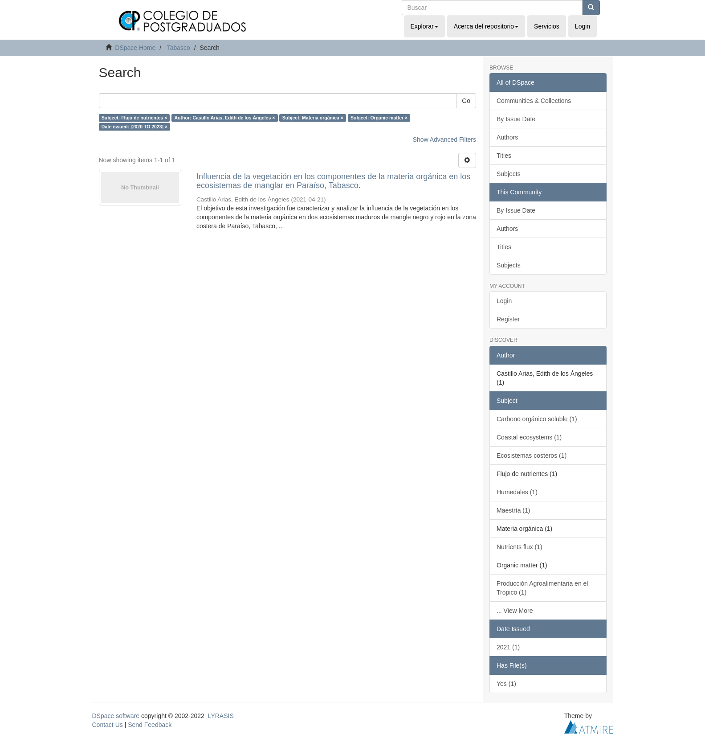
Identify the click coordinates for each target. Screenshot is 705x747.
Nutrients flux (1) (519, 546)
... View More (515, 610)
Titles (504, 155)
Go (466, 100)
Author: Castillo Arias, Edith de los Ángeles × (225, 117)
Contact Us (107, 724)
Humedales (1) (517, 492)
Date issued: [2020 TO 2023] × (134, 126)
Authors (507, 137)
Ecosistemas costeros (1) (531, 455)
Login (504, 300)
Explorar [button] (424, 26)
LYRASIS (221, 715)
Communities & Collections (534, 100)
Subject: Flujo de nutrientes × (134, 117)
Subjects (509, 173)
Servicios (546, 26)
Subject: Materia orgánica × (312, 117)
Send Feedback (149, 724)
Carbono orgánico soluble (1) (537, 419)
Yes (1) (506, 683)
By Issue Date (516, 119)
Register (508, 319)
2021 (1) (508, 647)
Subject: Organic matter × (379, 117)
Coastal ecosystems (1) (529, 437)
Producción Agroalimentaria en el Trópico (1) (542, 588)
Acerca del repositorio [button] (486, 26)
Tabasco (178, 47)
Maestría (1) (513, 510)
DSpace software (116, 715)
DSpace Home (135, 47)
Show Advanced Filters (444, 139)
